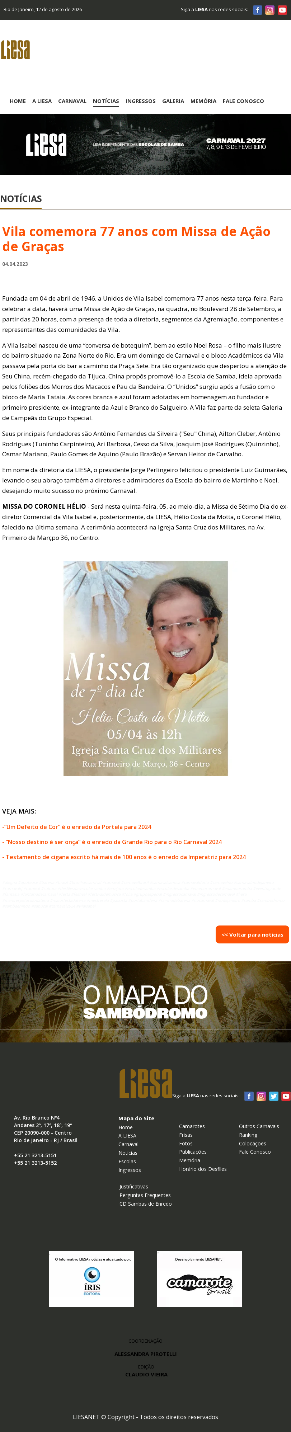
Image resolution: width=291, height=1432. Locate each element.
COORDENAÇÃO (145, 1341)
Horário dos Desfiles (203, 1168)
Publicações (193, 1151)
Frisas (186, 1134)
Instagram (269, 9)
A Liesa (42, 100)
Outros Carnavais (259, 1126)
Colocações (252, 1143)
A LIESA (127, 1135)
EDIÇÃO (146, 1371)
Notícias (106, 100)
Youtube (282, 9)
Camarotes (192, 1126)
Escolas (127, 1161)
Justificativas (133, 1186)
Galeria (173, 100)
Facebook (257, 9)
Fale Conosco (243, 100)
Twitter (273, 1096)
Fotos (186, 1143)
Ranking (248, 1134)
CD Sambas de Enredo (145, 1203)
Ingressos (141, 100)
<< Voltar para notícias (252, 934)
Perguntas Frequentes (145, 1195)
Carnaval (72, 100)
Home (18, 100)
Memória (203, 100)
